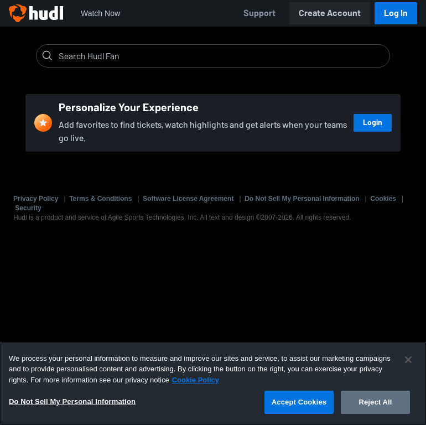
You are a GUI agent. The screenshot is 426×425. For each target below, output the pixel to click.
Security (28, 208)
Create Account (330, 13)
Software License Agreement (188, 199)
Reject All (375, 402)
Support (259, 13)
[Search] (222, 56)
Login (372, 122)
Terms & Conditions (100, 199)
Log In (396, 13)
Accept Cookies (299, 402)
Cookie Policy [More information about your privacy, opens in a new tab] (195, 380)
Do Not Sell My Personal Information (302, 199)
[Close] (408, 360)
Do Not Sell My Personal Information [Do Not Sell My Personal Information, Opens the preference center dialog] (72, 401)
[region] (213, 383)
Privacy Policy (35, 199)
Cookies (383, 199)
